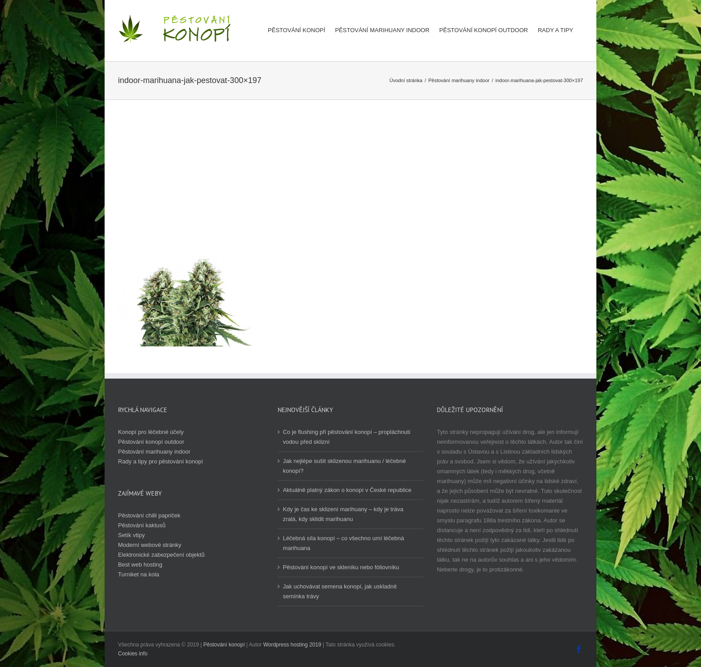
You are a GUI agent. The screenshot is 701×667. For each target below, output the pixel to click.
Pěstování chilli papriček (149, 515)
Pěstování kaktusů (141, 525)
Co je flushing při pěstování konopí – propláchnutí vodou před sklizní (346, 437)
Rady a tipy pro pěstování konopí (160, 461)
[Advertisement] (350, 191)
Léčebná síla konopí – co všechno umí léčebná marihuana (343, 543)
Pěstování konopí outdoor (151, 441)
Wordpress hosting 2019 (292, 645)
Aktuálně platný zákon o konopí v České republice (347, 490)
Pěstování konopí (224, 645)
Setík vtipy (131, 535)
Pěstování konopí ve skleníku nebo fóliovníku (341, 567)
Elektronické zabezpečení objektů (161, 554)
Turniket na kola (138, 574)
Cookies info (133, 653)
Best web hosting (140, 564)
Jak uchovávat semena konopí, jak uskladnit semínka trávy (340, 591)
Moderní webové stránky (150, 545)
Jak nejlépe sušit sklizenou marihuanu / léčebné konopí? (344, 466)
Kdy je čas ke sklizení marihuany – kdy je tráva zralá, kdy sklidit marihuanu (343, 514)
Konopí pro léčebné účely (151, 432)
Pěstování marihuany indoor (154, 451)
